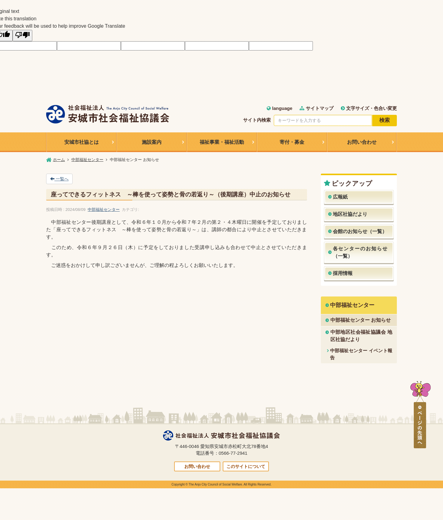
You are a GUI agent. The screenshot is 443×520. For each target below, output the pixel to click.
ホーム (59, 159)
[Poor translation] (22, 35)
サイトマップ (316, 108)
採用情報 (343, 273)
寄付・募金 (292, 142)
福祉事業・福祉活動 (222, 142)
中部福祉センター (87, 159)
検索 (384, 120)
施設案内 (152, 142)
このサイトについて (245, 466)
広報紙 (340, 197)
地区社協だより (350, 214)
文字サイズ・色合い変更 (369, 108)
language (279, 108)
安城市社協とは (81, 142)
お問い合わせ (362, 142)
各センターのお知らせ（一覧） (360, 252)
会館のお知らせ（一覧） (360, 231)
